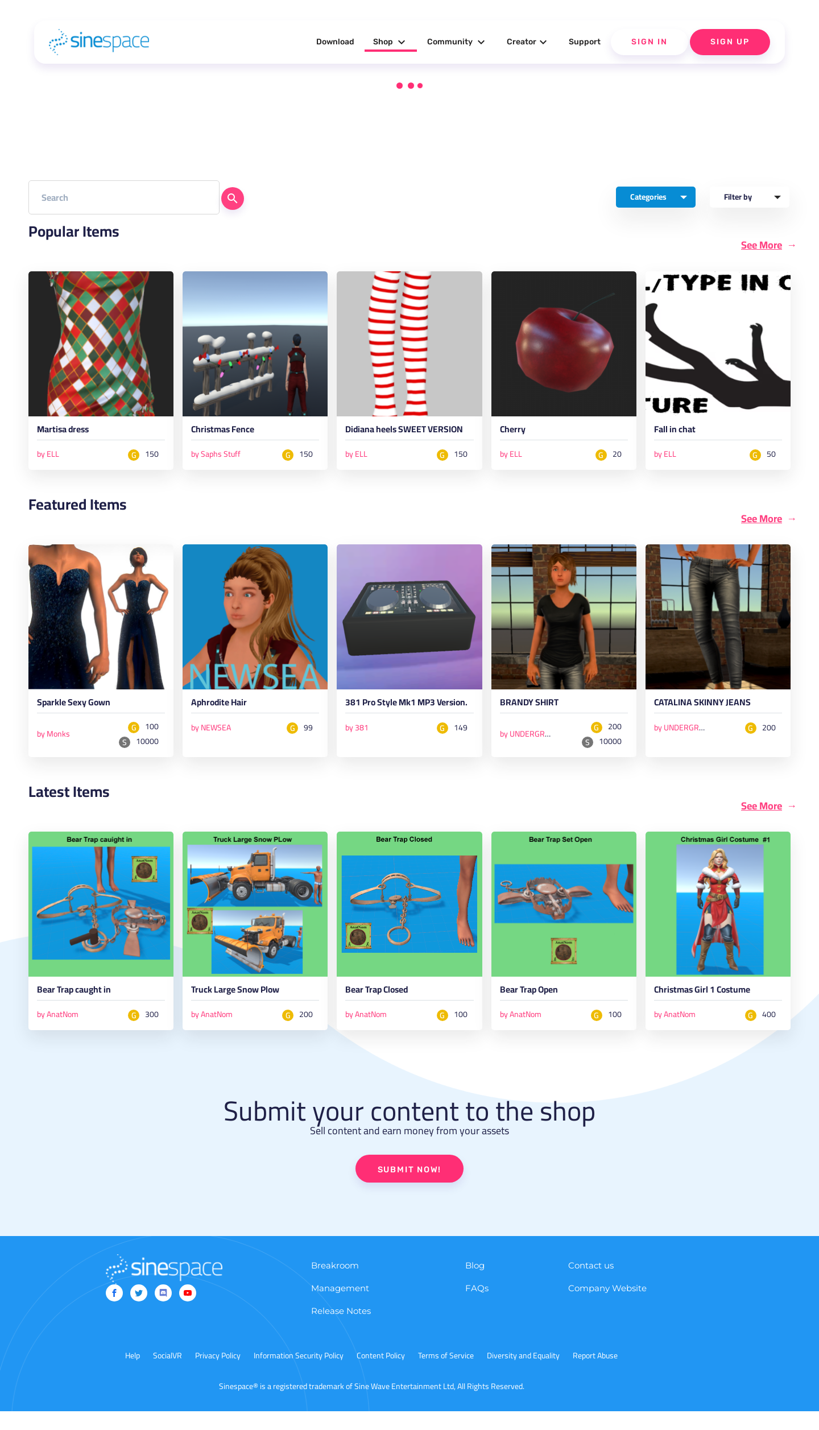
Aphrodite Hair (226, 719)
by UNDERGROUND (532, 749)
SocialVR (167, 1374)
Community (457, 42)
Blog (475, 1284)
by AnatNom (57, 1031)
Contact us (591, 1284)
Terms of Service (446, 1374)
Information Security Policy (299, 1374)
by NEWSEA (211, 742)
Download (335, 42)
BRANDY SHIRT (536, 719)
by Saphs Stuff (216, 456)
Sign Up (730, 42)
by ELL (48, 456)
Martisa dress (69, 432)
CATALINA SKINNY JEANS (712, 719)
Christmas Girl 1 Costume (713, 1008)
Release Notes (341, 1329)
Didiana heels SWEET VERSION (395, 438)
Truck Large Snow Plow (246, 1008)
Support (585, 42)
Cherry (515, 432)
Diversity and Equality (523, 1374)
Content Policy (381, 1374)
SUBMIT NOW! (409, 1187)
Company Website (607, 1306)
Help (132, 1374)
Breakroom (335, 1284)
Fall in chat (680, 432)
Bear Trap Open (536, 1008)
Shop (390, 42)
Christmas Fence (230, 432)
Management (340, 1306)
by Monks (53, 749)
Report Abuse (595, 1374)
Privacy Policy (218, 1374)
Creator (528, 42)
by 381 (357, 753)
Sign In (649, 42)
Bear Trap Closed (384, 1008)
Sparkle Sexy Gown (82, 719)
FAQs (477, 1306)
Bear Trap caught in (83, 1008)
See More (761, 245)
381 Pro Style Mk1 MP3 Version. (401, 725)
